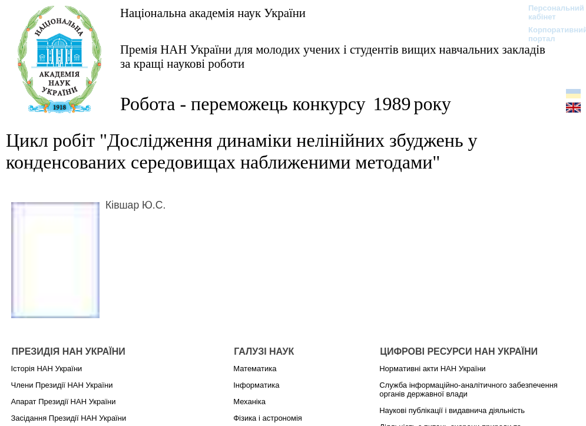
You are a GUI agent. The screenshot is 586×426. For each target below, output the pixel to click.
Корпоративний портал (550, 34)
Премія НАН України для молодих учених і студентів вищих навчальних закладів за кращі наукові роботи (332, 56)
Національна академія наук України (213, 12)
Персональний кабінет (550, 12)
